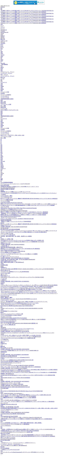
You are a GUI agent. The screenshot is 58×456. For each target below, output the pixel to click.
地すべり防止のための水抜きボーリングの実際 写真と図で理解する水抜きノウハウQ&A (21, 289)
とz (1, 389)
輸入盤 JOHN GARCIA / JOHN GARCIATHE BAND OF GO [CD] (15, 386)
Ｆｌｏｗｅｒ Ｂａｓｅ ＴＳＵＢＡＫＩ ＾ (12, 444)
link (1, 8)
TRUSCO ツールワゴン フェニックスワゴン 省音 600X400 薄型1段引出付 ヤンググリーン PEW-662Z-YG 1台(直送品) (28, 436)
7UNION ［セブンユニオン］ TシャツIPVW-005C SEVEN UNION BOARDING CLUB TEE (22, 308)
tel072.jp (2, 37)
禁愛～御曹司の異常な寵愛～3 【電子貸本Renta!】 (12, 262)
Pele (1, 415)
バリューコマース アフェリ (7, 76)
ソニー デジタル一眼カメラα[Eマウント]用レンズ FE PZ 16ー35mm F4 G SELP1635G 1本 (21, 417)
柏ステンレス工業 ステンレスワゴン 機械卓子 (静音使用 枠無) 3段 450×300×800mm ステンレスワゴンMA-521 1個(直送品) (29, 198)
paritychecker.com (4, 32)
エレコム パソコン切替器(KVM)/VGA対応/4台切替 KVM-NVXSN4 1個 (17, 360)
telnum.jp (3, 35)
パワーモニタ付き (5, 206)
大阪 (2, 83)
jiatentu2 (2, 222)
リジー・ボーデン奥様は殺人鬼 (8, 324)
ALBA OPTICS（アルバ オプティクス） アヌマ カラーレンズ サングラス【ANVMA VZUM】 (22, 277)
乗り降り (3, 446)
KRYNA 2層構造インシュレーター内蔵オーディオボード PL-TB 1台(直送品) (18, 396)
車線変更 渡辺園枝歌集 (6, 220)
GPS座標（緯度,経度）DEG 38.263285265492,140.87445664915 (15, 381)
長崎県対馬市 (4, 351)
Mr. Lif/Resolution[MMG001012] (8, 187)
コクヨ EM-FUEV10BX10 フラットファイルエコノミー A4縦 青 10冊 (16, 432)
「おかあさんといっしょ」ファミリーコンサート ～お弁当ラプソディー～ (18, 442)
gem (1, 57)
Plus (2, 307)
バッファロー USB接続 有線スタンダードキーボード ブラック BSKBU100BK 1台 (19, 350)
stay (1, 428)
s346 (2, 51)
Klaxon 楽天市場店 (5, 185)
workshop (3, 282)
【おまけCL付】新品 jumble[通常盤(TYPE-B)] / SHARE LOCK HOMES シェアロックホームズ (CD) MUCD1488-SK (27, 268)
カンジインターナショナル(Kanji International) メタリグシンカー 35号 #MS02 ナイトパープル (22, 452)
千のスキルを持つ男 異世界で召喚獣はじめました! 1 (13, 361)
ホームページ (4, 82)
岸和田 (2, 86)
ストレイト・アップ (5, 255)
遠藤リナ (3, 342)
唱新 (2, 326)
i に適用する (3, 280)
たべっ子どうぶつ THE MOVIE (8, 234)
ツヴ (2, 345)
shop (2, 69)
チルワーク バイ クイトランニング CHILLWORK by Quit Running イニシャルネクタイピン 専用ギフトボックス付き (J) (28, 290)
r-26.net (2, 33)
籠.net (2, 44)
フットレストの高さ (5, 201)
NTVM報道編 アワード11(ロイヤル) (9, 311)
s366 (2, 52)
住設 (2, 24)
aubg (2, 174)
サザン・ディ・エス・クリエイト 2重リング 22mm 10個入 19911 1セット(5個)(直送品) (21, 366)
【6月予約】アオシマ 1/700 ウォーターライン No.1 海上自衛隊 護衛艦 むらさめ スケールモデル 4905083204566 (26, 434)
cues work (3, 63)
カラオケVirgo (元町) (5, 273)
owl (1, 58)
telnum (2, 167)
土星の (2, 263)
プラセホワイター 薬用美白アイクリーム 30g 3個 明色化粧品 (15, 271)
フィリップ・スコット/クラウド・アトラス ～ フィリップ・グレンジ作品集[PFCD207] (21, 336)
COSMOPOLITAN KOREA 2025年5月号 (14, 318)
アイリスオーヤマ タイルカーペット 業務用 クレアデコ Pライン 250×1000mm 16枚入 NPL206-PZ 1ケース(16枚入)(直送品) (29, 369)
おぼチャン (3, 168)
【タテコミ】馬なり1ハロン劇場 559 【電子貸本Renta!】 (14, 445)
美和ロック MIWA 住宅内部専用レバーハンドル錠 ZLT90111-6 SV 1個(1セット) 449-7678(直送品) (23, 319)
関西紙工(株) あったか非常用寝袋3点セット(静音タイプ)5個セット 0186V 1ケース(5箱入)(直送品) (23, 214)
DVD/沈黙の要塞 (4, 388)
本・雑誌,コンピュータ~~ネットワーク (10, 256)
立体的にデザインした (6, 225)
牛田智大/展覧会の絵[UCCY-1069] (8, 260)
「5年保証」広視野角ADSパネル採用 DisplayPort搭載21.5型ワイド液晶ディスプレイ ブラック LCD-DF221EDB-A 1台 (28, 429)
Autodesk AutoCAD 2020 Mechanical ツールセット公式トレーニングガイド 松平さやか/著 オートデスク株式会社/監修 (28, 375)
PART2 (2, 266)
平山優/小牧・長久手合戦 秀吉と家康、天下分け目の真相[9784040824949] (18, 259)
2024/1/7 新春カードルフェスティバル (9, 109)
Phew (2, 421)
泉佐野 (2, 89)
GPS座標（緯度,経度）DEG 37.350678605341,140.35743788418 (15, 412)
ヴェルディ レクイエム (6, 316)
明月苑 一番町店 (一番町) (6, 297)
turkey (2, 59)
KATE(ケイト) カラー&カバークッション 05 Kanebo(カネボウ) (15, 357)
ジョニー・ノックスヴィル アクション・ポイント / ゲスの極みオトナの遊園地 (19, 254)
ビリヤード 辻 (4, 108)
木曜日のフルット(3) (5, 243)
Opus (2, 450)
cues (1, 172)
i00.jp (2, 68)
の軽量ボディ (4, 267)
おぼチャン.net (4, 40)
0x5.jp (2, 164)
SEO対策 (3, 93)
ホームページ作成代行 (6, 94)
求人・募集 (3, 105)
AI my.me (3, 31)
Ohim (2, 453)
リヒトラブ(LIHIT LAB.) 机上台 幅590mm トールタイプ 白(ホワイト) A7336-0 (19, 400)
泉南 (2, 90)
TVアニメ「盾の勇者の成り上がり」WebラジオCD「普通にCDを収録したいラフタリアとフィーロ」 (24, 301)
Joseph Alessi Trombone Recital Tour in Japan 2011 (11, 202)
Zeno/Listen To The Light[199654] (8, 438)
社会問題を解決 (4, 265)
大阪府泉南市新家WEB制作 (7, 98)
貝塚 (2, 87)
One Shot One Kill (4, 228)
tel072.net (3, 38)
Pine (1, 426)
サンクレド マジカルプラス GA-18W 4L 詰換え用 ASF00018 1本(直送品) (17, 365)
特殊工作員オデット (5, 275)
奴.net (2, 46)
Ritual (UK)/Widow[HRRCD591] (8, 322)
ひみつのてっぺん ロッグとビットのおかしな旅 (12, 313)
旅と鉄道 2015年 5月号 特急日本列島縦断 (10, 229)
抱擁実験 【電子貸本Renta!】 (7, 373)
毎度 (2, 100)
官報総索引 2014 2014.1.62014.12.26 (9, 404)
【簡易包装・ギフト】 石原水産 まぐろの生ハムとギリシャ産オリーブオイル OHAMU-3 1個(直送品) (24, 213)
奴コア (2, 47)
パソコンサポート (5, 96)
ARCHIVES (3, 327)
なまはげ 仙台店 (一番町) (6, 195)
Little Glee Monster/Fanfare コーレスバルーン (11, 362)
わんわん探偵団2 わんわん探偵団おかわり (10, 252)
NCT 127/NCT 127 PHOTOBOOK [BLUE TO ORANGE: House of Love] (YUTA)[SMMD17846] (22, 391)
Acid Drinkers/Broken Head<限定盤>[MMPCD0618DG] (13, 413)
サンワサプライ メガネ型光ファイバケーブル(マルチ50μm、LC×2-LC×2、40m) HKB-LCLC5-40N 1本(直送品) (26, 287)
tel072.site (3, 42)
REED (2, 380)
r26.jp (2, 34)
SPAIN (2, 283)
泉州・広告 (3, 101)
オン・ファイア (4, 402)
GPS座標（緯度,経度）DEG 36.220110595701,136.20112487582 (15, 331)
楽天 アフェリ (4, 74)
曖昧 (2, 179)
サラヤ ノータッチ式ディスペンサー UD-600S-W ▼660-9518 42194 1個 (17, 218)
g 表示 (2, 309)
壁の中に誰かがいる (5, 270)
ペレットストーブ (5, 340)
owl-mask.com (4, 29)
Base (2, 441)
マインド (3, 27)
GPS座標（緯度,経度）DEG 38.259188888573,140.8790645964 (15, 354)
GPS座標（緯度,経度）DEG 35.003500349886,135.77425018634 (15, 258)
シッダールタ (4, 278)
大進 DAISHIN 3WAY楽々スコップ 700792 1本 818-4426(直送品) (15, 377)
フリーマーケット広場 (6, 104)
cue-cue (2, 173)
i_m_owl (2, 54)
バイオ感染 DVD (4, 339)
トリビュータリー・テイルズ (7, 300)
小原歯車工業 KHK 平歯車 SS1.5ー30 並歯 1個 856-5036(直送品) (15, 371)
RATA (2, 405)
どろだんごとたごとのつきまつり (8, 320)
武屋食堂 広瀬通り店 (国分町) (7, 189)
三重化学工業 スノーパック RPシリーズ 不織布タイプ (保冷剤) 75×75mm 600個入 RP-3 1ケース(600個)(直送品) (26, 418)
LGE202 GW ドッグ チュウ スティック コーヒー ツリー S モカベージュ (17, 328)
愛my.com (3, 39)
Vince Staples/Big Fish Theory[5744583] (9, 416)
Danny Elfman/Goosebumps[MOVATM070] (10, 249)
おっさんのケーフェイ (6, 364)
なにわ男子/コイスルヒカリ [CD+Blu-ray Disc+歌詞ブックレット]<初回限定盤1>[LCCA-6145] (22, 241)
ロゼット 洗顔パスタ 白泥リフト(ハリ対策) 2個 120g (13, 251)
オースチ (3, 353)
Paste (2, 398)
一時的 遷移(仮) (4, 64)
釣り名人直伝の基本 (5, 440)
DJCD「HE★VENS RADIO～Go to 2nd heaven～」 (12, 393)
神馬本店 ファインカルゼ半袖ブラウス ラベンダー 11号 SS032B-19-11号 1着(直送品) (20, 248)
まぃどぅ (3, 28)
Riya (2, 376)
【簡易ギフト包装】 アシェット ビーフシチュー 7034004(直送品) (16, 221)
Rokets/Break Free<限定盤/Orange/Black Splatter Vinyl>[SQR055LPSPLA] (17, 305)
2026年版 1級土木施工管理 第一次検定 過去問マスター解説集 (16, 236)
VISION (2, 334)
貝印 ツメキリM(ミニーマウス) (8, 437)
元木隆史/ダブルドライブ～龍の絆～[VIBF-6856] (12, 384)
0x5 (1, 175)
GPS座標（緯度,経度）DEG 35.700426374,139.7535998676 (14, 368)
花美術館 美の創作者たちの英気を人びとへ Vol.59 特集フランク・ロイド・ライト (20, 186)
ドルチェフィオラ (5, 411)
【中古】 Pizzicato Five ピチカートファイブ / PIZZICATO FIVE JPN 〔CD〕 (18, 304)
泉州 (2, 85)
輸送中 (2, 312)
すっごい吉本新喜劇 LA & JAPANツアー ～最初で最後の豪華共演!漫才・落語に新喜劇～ (21, 422)
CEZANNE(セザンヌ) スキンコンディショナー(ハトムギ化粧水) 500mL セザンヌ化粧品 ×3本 (22, 240)
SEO (2, 81)
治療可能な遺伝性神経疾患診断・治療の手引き (12, 247)
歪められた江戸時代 (5, 433)
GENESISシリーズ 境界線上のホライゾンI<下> (11, 209)
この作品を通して (5, 245)
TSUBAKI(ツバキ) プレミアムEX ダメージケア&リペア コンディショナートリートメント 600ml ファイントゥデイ (27, 332)
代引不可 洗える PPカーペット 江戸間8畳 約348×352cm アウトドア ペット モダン (20, 303)
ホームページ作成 (5, 92)
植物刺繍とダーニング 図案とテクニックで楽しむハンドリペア (15, 191)
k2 (1, 50)
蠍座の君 (3, 346)
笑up (2, 65)
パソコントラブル (5, 97)
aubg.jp (2, 67)
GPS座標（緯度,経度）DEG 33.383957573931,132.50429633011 (15, 281)
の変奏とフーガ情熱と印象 (7, 239)
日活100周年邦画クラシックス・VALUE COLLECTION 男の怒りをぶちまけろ (19, 298)
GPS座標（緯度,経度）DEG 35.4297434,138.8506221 (12, 244)
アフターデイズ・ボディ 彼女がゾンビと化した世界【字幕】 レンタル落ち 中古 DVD (21, 335)
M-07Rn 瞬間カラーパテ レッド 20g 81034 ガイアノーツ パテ (15, 330)
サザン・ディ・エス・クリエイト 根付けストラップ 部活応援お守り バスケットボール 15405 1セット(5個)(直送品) (27, 401)
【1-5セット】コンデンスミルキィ (9, 217)
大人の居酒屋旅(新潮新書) (7, 182)
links (2, 111)
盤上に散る (3, 420)
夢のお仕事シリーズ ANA (7, 347)
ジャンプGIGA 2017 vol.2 (6, 197)
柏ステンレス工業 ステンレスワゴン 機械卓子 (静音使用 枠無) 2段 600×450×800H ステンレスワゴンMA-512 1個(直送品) (29, 224)
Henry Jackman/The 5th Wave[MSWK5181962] (11, 216)
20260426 (3, 7)
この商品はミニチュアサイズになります (10, 449)
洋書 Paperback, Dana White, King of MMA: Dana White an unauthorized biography (19, 208)
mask (2, 60)
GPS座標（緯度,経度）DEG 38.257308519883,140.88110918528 (15, 349)
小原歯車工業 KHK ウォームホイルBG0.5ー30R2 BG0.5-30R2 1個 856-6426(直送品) (20, 430)
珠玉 (2, 48)
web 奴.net (3, 43)
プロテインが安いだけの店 (7, 233)
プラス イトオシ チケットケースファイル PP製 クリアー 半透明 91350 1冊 (18, 338)
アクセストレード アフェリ (7, 71)
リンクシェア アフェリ (6, 73)
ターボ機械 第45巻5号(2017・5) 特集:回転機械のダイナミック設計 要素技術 (18, 397)
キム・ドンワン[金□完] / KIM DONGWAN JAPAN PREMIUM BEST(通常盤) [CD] (19, 323)
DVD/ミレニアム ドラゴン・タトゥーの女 (10, 382)
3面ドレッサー (4, 274)
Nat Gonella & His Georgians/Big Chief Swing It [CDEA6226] (14, 210)
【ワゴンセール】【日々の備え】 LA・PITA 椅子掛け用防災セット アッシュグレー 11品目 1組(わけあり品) (26, 394)
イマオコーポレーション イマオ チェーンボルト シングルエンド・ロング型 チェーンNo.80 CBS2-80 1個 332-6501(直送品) (29, 285)
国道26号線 (3, 103)
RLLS (2, 392)
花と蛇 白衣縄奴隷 (5, 448)
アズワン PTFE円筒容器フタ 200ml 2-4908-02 (11, 315)
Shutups (2, 190)
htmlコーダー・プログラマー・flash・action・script (12, 135)
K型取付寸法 (4, 343)
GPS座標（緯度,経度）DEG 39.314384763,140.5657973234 (14, 226)
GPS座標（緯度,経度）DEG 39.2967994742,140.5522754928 (14, 385)
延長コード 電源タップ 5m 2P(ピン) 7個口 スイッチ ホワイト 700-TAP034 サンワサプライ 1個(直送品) (24, 212)
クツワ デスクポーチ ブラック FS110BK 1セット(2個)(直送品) (15, 424)
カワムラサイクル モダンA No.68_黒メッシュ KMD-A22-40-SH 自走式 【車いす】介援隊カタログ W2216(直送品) (27, 286)
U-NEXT (2, 358)
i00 (1, 170)
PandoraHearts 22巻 (5, 296)
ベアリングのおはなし (6, 425)
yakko (2, 53)
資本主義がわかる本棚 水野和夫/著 (9, 356)
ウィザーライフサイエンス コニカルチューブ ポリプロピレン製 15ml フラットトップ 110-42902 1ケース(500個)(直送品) (29, 372)
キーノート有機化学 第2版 (7, 200)
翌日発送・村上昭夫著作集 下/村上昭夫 (10, 406)
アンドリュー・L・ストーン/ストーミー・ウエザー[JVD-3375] (15, 183)
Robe (2, 379)
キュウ (2, 25)
